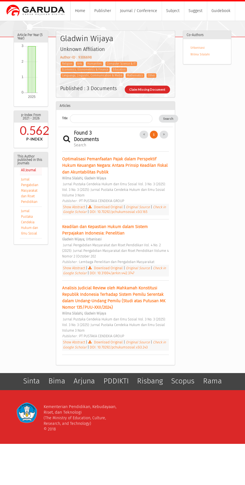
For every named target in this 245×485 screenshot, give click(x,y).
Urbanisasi (197, 48)
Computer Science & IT (121, 63)
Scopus (182, 380)
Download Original (106, 207)
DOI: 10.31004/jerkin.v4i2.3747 (112, 273)
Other (151, 75)
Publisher (102, 10)
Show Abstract (74, 207)
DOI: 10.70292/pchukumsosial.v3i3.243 (119, 347)
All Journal (28, 170)
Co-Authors (195, 35)
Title (64, 118)
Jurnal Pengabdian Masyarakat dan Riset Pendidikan (29, 190)
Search (168, 118)
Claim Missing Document (147, 89)
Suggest (195, 10)
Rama (212, 380)
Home (80, 10)
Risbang (150, 380)
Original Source (138, 207)
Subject (173, 10)
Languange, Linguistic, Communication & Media (92, 75)
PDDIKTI (116, 380)
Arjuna (84, 380)
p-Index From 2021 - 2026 (31, 116)
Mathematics (135, 75)
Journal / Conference (138, 10)
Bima (56, 380)
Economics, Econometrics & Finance (85, 69)
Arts (79, 63)
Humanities (94, 63)
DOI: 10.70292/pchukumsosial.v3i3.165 (118, 212)
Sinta (31, 380)
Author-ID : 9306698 (76, 57)
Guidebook (220, 10)
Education (119, 69)
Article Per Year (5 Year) (30, 36)
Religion (67, 63)
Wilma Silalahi (200, 54)
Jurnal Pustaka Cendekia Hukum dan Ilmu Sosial (29, 222)
